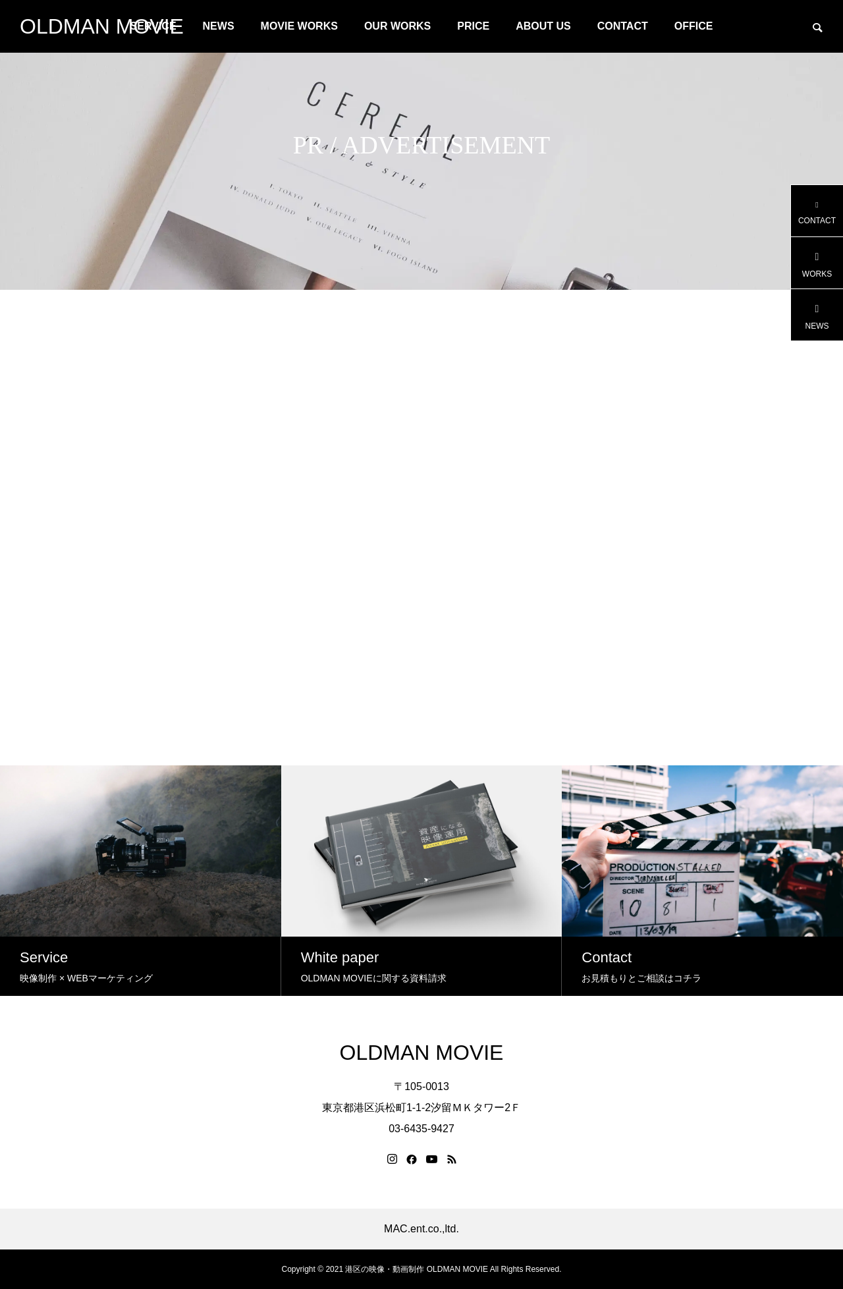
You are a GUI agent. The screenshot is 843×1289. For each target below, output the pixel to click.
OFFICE (693, 26)
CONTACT (622, 26)
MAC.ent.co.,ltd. (421, 1229)
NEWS (218, 26)
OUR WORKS (397, 26)
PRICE (473, 26)
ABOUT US (543, 26)
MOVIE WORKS (299, 26)
